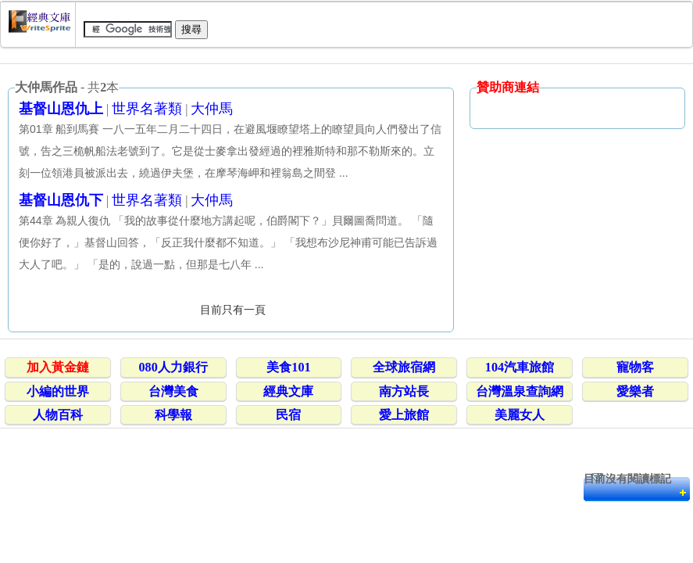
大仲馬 (212, 109)
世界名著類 (147, 109)
